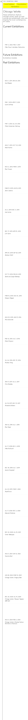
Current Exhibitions (9, 4)
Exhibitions (10, 1)
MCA (4, 1)
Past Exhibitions (15, 6)
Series (16, 1)
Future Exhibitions (21, 4)
